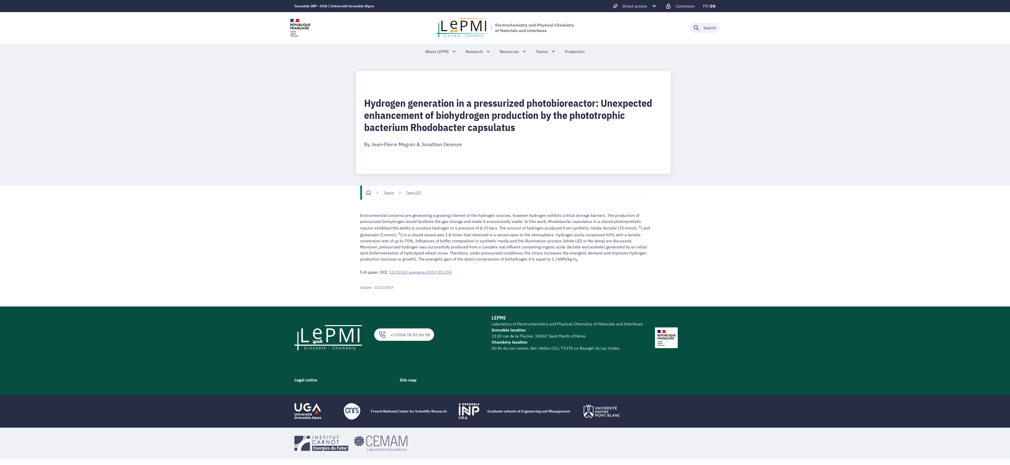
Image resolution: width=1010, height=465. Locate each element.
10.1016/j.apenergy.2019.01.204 (420, 272)
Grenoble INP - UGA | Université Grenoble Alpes (334, 6)
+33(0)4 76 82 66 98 (404, 334)
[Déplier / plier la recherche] (705, 28)
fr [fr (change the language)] (705, 6)
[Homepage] (368, 193)
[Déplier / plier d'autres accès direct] (634, 6)
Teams (389, 192)
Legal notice (305, 379)
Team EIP (413, 192)
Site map (408, 379)
